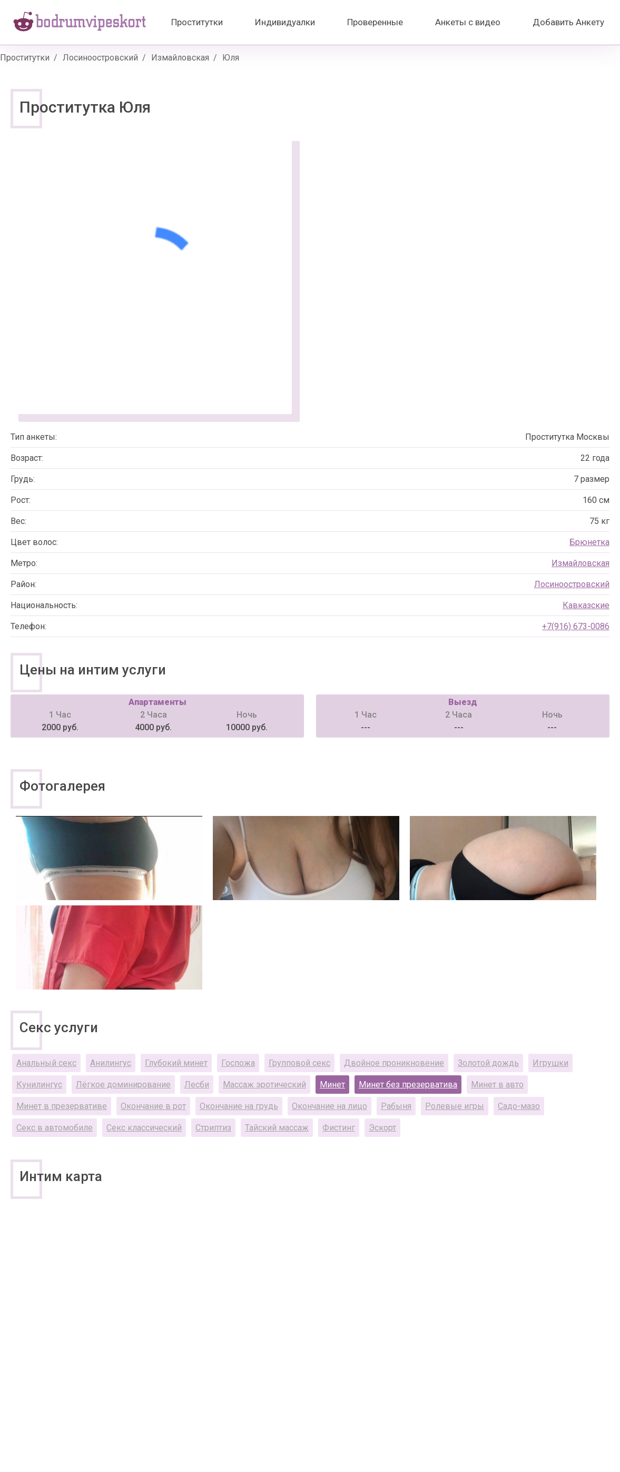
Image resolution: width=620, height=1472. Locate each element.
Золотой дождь (488, 1063)
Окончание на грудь (239, 1106)
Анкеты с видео (467, 22)
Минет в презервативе (61, 1106)
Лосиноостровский (100, 58)
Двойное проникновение (394, 1063)
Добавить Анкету (568, 22)
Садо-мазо (519, 1106)
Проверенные (375, 22)
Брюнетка (589, 542)
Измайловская (180, 58)
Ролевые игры (454, 1106)
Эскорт (382, 1128)
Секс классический (144, 1128)
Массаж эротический (264, 1085)
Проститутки (197, 22)
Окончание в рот (153, 1106)
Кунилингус (39, 1085)
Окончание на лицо (329, 1106)
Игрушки (550, 1063)
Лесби (196, 1085)
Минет (332, 1085)
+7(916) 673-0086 (575, 626)
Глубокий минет (176, 1063)
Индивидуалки (285, 22)
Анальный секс (46, 1063)
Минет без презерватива (408, 1085)
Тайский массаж (277, 1128)
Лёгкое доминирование (123, 1085)
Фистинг (338, 1128)
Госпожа (238, 1063)
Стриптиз (213, 1128)
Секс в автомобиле (54, 1128)
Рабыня (396, 1106)
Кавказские (586, 605)
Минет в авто (497, 1085)
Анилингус (110, 1063)
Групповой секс (299, 1063)
